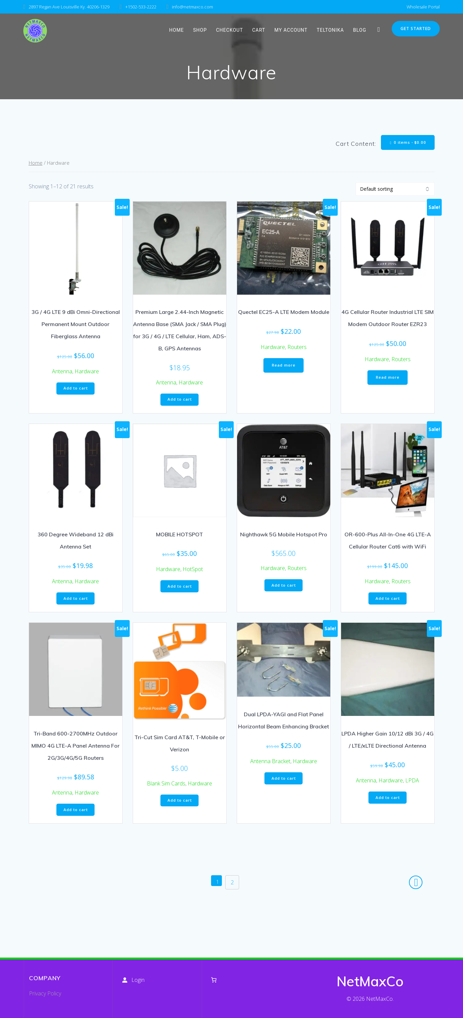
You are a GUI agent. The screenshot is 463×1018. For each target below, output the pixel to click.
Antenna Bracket (270, 764)
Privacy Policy (45, 993)
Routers (297, 347)
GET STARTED (416, 28)
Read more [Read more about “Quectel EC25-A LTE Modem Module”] (283, 367)
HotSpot (193, 571)
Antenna (62, 372)
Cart (258, 30)
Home (36, 163)
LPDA (412, 783)
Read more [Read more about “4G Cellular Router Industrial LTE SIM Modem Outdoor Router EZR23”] (388, 379)
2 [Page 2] (234, 886)
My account (291, 30)
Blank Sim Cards (166, 785)
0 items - (407, 142)
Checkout (229, 30)
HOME (176, 30)
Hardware (87, 372)
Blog (359, 30)
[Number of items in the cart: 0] (214, 980)
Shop (200, 30)
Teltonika (330, 30)
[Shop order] (395, 189)
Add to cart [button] (75, 390)
